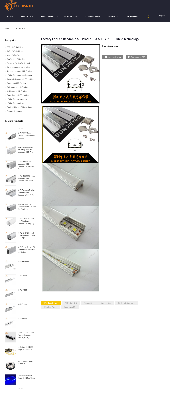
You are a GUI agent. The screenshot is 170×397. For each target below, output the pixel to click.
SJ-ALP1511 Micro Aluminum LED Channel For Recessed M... (26, 165)
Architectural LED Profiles (17, 91)
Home (10, 16)
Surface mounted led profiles (18, 67)
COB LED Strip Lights (15, 47)
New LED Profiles (13, 55)
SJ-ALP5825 (22, 304)
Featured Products (14, 111)
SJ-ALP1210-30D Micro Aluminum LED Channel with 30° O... (26, 178)
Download (132, 16)
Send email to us (114, 57)
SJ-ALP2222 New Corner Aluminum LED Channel (26, 135)
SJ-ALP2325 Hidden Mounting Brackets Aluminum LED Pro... (26, 149)
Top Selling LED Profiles (16, 59)
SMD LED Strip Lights (15, 51)
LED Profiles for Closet (15, 103)
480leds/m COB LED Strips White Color (25, 348)
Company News (93, 16)
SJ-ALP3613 (22, 318)
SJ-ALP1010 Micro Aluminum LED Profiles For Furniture (27, 206)
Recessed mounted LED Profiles (19, 71)
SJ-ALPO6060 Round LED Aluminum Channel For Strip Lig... (26, 221)
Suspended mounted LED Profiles (20, 79)
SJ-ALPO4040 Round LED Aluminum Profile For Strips (26, 235)
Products (26, 16)
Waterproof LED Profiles (16, 83)
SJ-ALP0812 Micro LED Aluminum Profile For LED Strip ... (26, 249)
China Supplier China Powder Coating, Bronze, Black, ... (26, 335)
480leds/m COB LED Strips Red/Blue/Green (26, 376)
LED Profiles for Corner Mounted (19, 75)
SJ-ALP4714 (22, 275)
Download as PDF (138, 57)
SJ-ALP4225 (22, 290)
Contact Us (114, 16)
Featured (18, 28)
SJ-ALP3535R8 (23, 261)
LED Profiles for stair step (17, 99)
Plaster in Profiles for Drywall (18, 63)
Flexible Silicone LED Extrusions (19, 107)
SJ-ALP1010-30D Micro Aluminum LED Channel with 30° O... (26, 192)
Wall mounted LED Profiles (17, 87)
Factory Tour (71, 16)
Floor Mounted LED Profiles (18, 95)
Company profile (47, 16)
